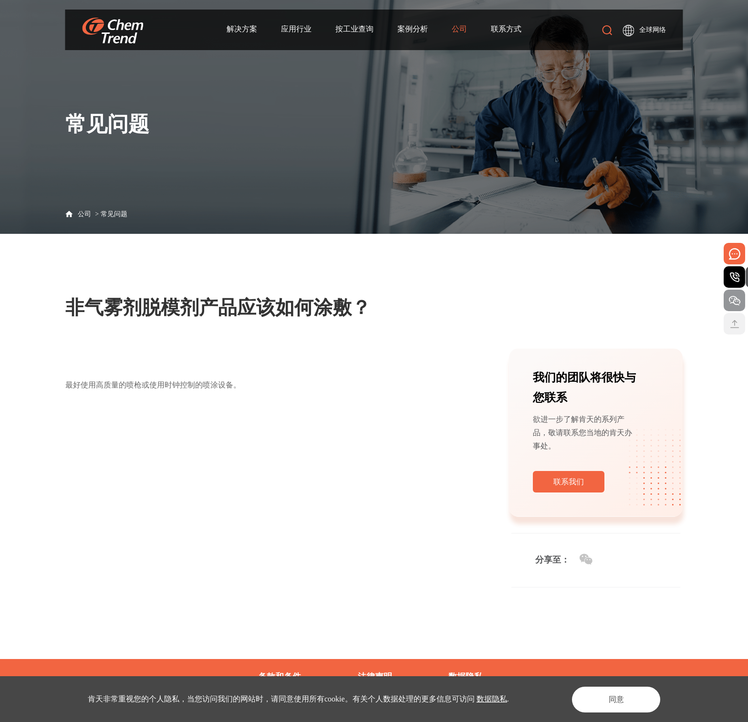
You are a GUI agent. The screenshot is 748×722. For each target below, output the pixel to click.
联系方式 (506, 29)
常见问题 (114, 214)
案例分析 (412, 29)
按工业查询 (354, 29)
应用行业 (296, 29)
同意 (614, 699)
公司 (459, 29)
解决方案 (242, 29)
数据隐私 (492, 699)
